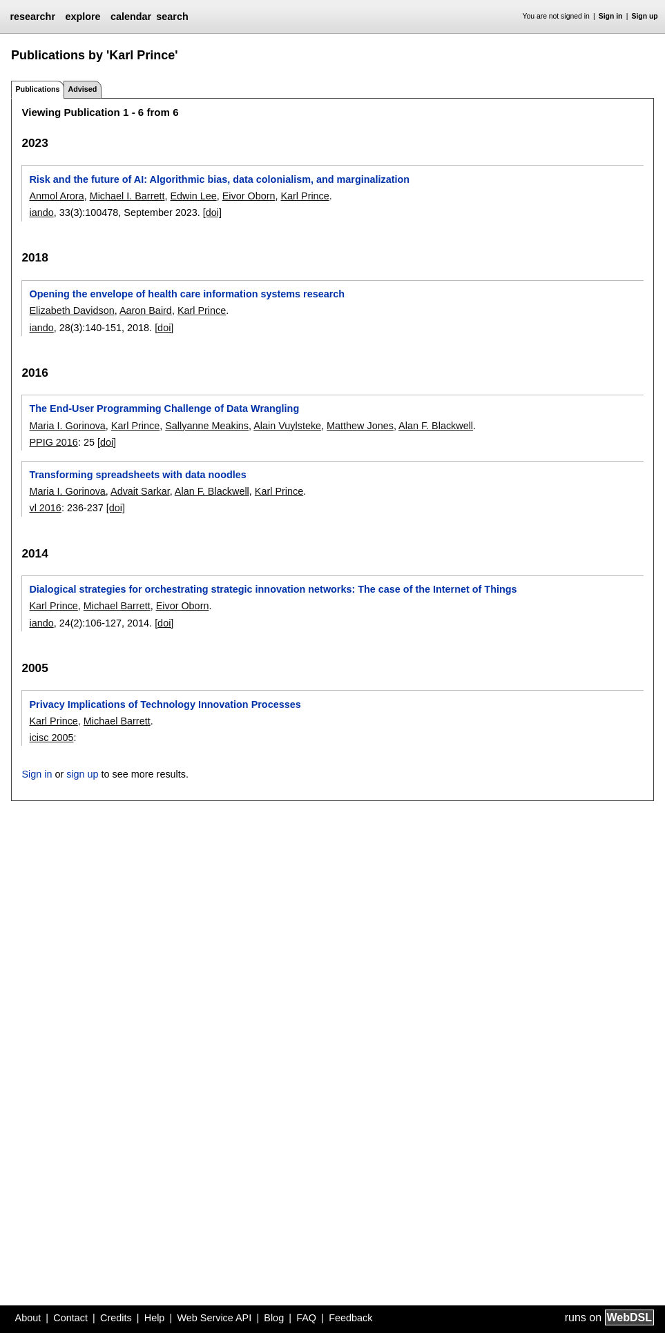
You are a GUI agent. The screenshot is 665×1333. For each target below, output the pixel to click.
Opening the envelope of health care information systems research (187, 293)
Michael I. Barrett (127, 195)
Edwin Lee (193, 195)
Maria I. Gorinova (67, 425)
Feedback (350, 1317)
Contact (70, 1317)
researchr (32, 16)
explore (82, 16)
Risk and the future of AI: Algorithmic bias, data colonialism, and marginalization (219, 179)
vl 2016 (45, 507)
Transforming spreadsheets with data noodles (137, 474)
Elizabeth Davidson (71, 310)
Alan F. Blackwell (435, 425)
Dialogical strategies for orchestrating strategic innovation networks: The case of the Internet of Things (273, 589)
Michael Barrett (117, 605)
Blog (274, 1317)
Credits (116, 1317)
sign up (82, 774)
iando (41, 212)
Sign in (611, 16)
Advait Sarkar (140, 491)
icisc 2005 (51, 737)
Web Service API (214, 1317)
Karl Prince (304, 195)
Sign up (645, 16)
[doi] (212, 212)
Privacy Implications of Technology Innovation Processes (164, 704)
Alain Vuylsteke (287, 425)
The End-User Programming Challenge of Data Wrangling (164, 408)
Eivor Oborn (249, 195)
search (172, 16)
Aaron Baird (145, 310)
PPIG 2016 (53, 442)
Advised (82, 89)
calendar (130, 16)
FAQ (306, 1317)
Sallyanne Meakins (207, 425)
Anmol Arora (56, 195)
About (28, 1317)
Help (154, 1317)
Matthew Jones (360, 425)
